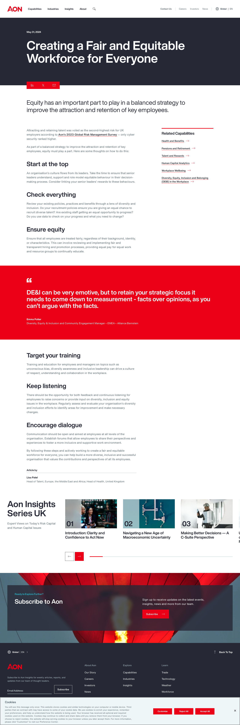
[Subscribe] (155, 614)
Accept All (205, 711)
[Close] (235, 710)
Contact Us (166, 8)
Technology (168, 679)
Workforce (168, 692)
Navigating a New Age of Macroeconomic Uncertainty (147, 535)
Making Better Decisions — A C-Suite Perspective (205, 535)
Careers (182, 8)
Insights (69, 9)
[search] (94, 9)
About (83, 9)
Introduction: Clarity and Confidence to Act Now (85, 535)
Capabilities (34, 9)
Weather (166, 685)
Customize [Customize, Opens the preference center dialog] (163, 711)
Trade (165, 672)
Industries (53, 9)
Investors (194, 8)
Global (224, 9)
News (205, 8)
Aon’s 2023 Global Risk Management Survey (87, 134)
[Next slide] (79, 556)
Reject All (183, 711)
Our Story (90, 672)
